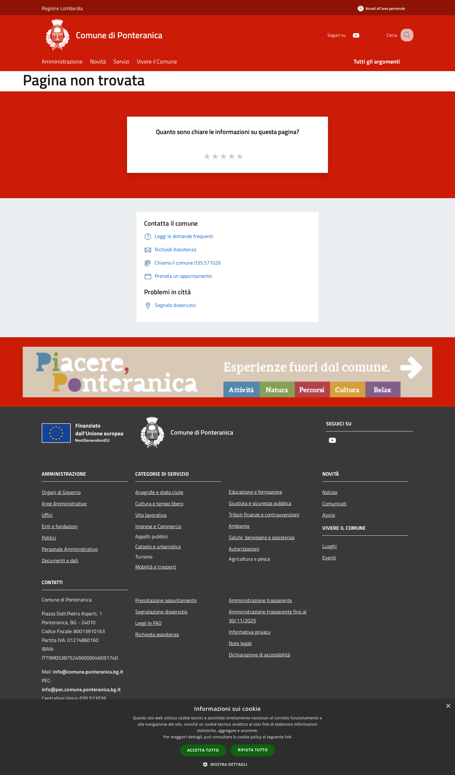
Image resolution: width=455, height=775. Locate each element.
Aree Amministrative (64, 503)
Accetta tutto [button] (203, 750)
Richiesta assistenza (157, 634)
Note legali (240, 643)
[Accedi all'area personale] (381, 8)
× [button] (448, 706)
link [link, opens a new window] (288, 737)
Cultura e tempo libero (159, 503)
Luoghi (329, 546)
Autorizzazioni (244, 548)
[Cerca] (405, 35)
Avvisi (328, 515)
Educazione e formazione (255, 492)
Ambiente (239, 526)
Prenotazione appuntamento (166, 600)
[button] (227, 764)
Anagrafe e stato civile (159, 492)
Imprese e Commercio (158, 526)
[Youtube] (349, 35)
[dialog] (227, 737)
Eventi (329, 557)
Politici (49, 537)
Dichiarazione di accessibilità (259, 654)
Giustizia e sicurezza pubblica (260, 503)
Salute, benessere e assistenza (261, 537)
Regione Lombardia (62, 8)
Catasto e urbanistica (158, 546)
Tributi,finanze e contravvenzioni (264, 514)
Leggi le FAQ (148, 623)
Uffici (47, 515)
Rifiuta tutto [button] (253, 750)
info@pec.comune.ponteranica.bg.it (81, 689)
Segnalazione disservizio (161, 611)
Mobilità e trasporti (155, 567)
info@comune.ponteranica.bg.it (88, 671)
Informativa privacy (249, 632)
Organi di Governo (61, 492)
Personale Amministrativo (70, 549)
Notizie (329, 492)
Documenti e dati (60, 560)
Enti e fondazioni (60, 526)
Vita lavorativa (151, 515)
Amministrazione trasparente (260, 600)
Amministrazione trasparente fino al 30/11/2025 (267, 616)
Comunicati (334, 503)
